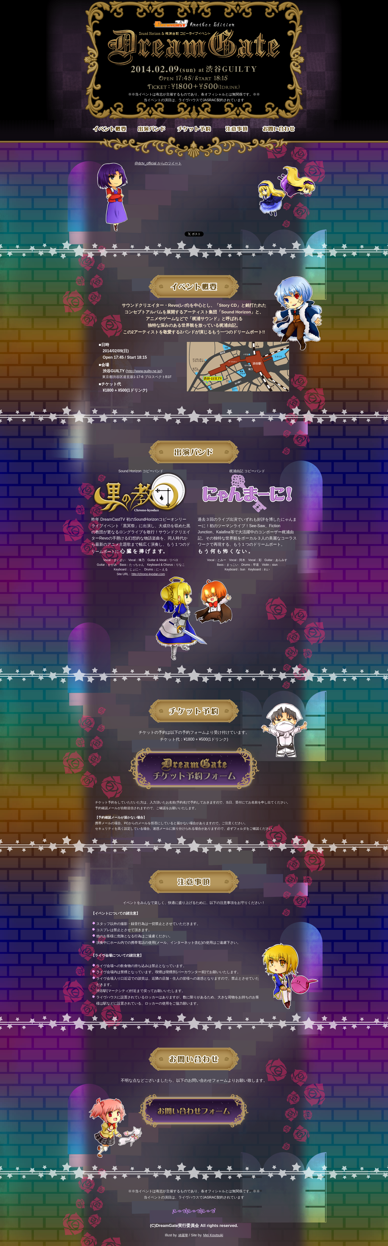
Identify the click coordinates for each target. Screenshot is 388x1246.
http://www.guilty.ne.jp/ (144, 371)
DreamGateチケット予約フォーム (194, 769)
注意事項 (236, 129)
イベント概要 (110, 129)
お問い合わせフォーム (194, 1111)
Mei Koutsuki (213, 1235)
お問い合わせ (278, 129)
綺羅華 (183, 1235)
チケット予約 (194, 129)
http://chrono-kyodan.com (148, 574)
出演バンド (152, 129)
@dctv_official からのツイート (158, 163)
